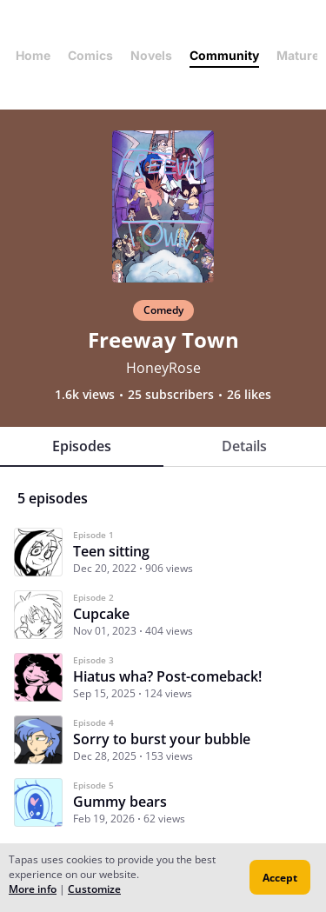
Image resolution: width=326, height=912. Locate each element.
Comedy (163, 310)
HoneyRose (163, 367)
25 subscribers (171, 395)
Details (244, 446)
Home (33, 55)
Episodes (81, 446)
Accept (280, 877)
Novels (151, 55)
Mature (297, 55)
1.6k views (85, 395)
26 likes (249, 395)
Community (224, 55)
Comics (90, 55)
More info (33, 889)
